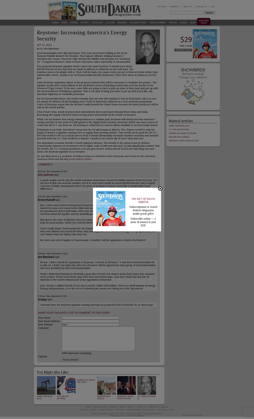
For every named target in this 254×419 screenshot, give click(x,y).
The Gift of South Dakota (143, 200)
